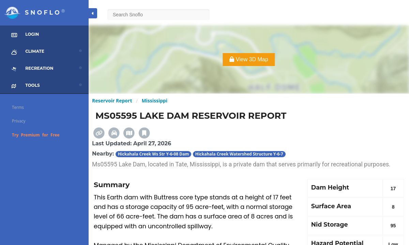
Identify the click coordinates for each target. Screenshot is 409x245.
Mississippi (154, 100)
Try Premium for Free (36, 135)
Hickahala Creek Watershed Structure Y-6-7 (239, 154)
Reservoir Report (112, 100)
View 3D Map (248, 59)
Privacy (19, 121)
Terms (18, 107)
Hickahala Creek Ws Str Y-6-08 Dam (153, 154)
